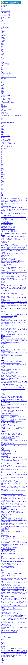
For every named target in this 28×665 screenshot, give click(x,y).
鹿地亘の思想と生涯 (6, 206)
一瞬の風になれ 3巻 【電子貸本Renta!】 (11, 609)
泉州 (2, 87)
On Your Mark (4, 515)
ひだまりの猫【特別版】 (7, 317)
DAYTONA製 (4, 242)
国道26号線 (4, 107)
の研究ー (3, 393)
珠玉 (2, 46)
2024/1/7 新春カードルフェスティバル (11, 115)
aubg (2, 189)
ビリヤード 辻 (4, 113)
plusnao (2, 391)
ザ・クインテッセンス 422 (8, 425)
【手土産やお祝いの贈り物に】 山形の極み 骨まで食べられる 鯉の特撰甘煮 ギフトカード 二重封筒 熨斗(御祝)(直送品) (14, 322)
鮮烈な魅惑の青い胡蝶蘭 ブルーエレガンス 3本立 (14, 444)
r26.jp (2, 30)
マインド (3, 21)
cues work (3, 62)
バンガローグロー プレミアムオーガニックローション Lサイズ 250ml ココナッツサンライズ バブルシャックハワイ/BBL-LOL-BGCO (14, 272)
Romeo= (3, 284)
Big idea (3, 646)
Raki (2, 556)
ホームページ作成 (5, 95)
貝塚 (2, 90)
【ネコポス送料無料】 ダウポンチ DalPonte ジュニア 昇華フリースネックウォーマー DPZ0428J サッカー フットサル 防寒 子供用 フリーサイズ (14, 330)
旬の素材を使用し (5, 636)
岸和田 (2, 88)
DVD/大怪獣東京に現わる (7, 596)
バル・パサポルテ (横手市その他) (9, 372)
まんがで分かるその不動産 (8, 402)
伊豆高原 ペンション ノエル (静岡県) (10, 531)
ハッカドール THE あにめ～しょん (10, 268)
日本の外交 (4, 517)
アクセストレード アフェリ (8, 72)
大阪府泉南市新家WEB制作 (8, 102)
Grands (2, 530)
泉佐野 (2, 92)
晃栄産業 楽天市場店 (7, 210)
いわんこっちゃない (6, 264)
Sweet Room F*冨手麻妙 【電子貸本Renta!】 (12, 355)
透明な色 (3, 281)
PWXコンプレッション (7, 325)
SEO (2, 82)
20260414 (3, 6)
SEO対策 (3, 96)
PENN (2, 642)
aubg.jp (2, 67)
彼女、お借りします (6, 319)
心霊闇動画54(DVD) (6, 343)
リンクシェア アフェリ (7, 74)
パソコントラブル (5, 101)
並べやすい (4, 265)
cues (2, 186)
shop (2, 69)
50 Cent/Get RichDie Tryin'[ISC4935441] (11, 573)
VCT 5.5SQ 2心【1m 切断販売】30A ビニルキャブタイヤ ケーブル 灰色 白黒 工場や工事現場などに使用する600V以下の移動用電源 (14, 200)
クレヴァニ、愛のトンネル (8, 408)
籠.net (2, 41)
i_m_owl (3, 53)
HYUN (2, 660)
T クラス (3, 610)
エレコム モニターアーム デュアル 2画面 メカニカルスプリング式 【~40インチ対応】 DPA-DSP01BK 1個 (13, 429)
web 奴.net (3, 40)
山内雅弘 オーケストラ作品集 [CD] (10, 541)
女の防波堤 (4, 621)
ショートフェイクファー (7, 637)
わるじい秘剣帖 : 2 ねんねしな (9, 244)
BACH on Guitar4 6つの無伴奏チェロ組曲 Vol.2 (13, 267)
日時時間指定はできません (8, 625)
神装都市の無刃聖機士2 (7, 224)
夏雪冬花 (3, 252)
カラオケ (3, 639)
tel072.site (3, 38)
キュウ (2, 20)
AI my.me (3, 26)
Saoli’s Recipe (4, 454)
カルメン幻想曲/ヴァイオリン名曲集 (10, 433)
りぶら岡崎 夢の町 (5, 300)
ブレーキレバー (5, 313)
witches (2, 292)
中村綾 (2, 570)
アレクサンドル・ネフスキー (8, 451)
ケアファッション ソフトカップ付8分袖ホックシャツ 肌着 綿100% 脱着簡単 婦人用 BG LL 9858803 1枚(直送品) (14, 506)
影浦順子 (3, 572)
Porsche (2, 326)
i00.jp (2, 68)
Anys (2, 659)
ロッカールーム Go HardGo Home (9, 422)
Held (2, 358)
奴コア (2, 44)
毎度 (2, 104)
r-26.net (2, 29)
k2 (1, 47)
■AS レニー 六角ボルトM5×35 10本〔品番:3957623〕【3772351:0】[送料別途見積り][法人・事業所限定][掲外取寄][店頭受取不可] (13, 398)
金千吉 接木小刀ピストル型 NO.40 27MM (11, 457)
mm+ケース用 (4, 456)
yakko (2, 51)
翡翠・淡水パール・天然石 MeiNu (10, 203)
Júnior (2, 595)
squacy (2, 448)
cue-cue (2, 188)
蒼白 (2, 533)
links (2, 116)
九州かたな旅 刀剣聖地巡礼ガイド (10, 563)
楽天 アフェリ (5, 75)
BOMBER (3, 431)
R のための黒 (4, 535)
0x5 (1, 191)
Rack (2, 554)
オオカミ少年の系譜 (6, 379)
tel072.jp (3, 33)
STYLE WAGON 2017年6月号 (8, 575)
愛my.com (3, 35)
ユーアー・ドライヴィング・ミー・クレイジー (13, 590)
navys (2, 204)
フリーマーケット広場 (7, 109)
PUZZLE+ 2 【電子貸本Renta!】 (9, 293)
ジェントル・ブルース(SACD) (9, 547)
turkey (2, 58)
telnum (2, 181)
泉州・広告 (4, 106)
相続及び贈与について (7, 453)
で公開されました (5, 450)
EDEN (2, 337)
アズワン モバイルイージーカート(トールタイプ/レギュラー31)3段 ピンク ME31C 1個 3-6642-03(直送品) (14, 474)
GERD (2, 345)
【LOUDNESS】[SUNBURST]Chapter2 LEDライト (14, 561)
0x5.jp (2, 178)
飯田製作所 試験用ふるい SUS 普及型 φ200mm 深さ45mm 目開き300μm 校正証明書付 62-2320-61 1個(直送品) (14, 579)
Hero (2, 640)
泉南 (2, 93)
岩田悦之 (3, 212)
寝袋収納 (3, 311)
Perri (2, 576)
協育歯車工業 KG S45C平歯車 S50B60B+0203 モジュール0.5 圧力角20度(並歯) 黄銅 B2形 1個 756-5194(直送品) (14, 488)
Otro (2, 662)
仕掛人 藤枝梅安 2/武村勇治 (8, 568)
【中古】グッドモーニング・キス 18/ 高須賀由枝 (14, 401)
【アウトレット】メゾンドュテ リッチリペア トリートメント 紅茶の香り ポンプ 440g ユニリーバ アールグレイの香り (14, 603)
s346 (2, 49)
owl (1, 57)
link (1, 8)
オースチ (3, 462)
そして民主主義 (5, 424)
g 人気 (2, 367)
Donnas (2, 360)
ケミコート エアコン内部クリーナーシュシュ (13, 333)
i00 (1, 185)
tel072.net (3, 34)
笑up (2, 65)
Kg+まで (3, 394)
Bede (2, 634)
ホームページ (4, 84)
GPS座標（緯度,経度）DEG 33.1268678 (11, 586)
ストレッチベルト (5, 11)
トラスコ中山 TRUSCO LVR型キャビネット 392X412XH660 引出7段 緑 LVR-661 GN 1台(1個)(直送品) (13, 233)
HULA (2, 658)
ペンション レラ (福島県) (7, 412)
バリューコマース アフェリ (8, 77)
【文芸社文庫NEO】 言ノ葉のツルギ (11, 369)
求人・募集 (4, 110)
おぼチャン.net (4, 37)
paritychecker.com (5, 27)
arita (2, 346)
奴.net (2, 43)
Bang (2, 633)
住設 (2, 18)
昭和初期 (3, 357)
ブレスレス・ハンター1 (7, 282)
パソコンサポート (5, 99)
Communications (5, 370)
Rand (2, 557)
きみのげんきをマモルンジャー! (9, 564)
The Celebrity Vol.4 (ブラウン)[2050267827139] (12, 558)
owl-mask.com (4, 25)
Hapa (2, 643)
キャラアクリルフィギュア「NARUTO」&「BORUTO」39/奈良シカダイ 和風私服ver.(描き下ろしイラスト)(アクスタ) (14, 495)
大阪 (2, 85)
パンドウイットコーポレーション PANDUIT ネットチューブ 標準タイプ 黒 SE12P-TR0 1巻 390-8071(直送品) (14, 538)
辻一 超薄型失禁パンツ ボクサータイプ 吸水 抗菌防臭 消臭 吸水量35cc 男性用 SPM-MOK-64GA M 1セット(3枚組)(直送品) (14, 544)
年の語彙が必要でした (7, 223)
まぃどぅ (3, 23)
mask (2, 59)
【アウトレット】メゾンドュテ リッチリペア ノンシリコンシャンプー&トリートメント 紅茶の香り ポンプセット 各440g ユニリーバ (14, 340)
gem (2, 55)
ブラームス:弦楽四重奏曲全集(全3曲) (10, 407)
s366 (2, 50)
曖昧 (2, 195)
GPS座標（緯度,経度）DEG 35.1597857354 (12, 518)
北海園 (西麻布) (5, 529)
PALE (2, 644)
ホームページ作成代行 (7, 98)
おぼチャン (4, 182)
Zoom (2, 647)
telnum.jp (3, 31)
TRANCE (3, 256)
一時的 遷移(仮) (5, 64)
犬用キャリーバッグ (6, 347)
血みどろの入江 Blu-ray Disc (8, 566)
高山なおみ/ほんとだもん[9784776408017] (12, 410)
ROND (2, 569)
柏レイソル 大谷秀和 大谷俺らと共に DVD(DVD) (14, 381)
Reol (2, 560)
